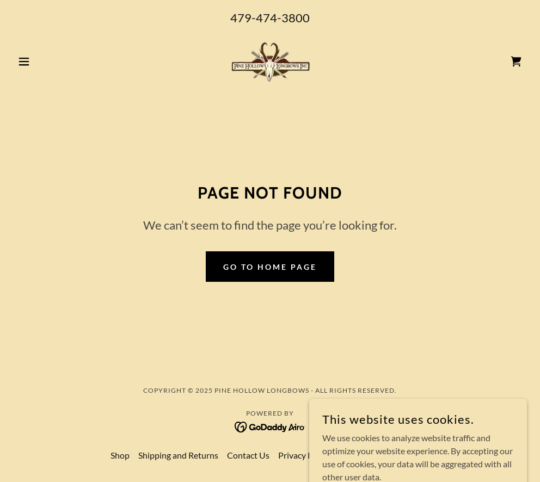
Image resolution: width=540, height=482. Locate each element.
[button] (51, 61)
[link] (270, 61)
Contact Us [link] (248, 455)
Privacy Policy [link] (304, 455)
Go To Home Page (270, 266)
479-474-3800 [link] (270, 17)
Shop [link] (120, 455)
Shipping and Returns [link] (178, 455)
